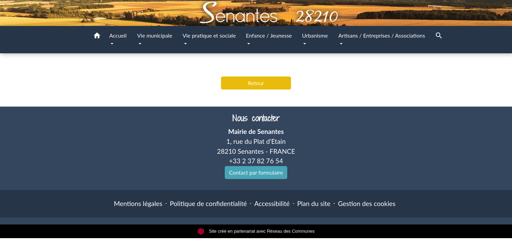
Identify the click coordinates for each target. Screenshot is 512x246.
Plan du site (313, 203)
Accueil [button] (118, 35)
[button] (97, 36)
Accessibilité (272, 203)
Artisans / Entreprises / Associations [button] (381, 35)
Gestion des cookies (366, 203)
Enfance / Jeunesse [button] (269, 35)
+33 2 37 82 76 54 (256, 161)
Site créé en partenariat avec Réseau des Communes (256, 231)
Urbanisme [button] (315, 35)
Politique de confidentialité (208, 203)
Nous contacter (256, 118)
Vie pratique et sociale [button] (209, 35)
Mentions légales (138, 203)
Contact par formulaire (256, 172)
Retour (256, 83)
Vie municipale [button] (154, 35)
